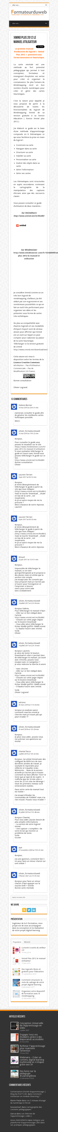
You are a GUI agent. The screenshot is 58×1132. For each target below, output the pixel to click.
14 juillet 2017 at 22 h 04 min (29, 603)
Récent (27, 942)
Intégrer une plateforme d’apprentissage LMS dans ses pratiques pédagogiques (27, 1122)
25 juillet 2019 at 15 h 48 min (29, 812)
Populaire (17, 942)
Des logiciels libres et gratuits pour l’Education (33, 970)
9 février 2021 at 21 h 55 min (29, 876)
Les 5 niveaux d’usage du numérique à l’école (28, 1101)
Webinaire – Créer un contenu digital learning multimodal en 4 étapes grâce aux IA (32, 1061)
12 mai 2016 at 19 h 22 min (28, 433)
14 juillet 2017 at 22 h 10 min (29, 646)
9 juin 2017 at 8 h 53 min (27, 519)
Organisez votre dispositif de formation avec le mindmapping (33, 993)
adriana (22, 702)
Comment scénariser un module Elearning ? (26, 1095)
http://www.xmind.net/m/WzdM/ (29, 216)
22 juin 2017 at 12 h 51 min (28, 560)
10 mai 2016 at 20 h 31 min (28, 408)
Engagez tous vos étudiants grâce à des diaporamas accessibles (32, 1037)
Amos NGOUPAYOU (19, 1120)
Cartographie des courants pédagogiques (26, 1108)
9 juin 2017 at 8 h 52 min (27, 477)
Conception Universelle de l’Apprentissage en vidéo (31, 1025)
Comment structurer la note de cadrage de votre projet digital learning (33, 982)
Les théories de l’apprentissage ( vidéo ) (22, 1114)
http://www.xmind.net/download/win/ (31, 349)
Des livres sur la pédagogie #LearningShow (28, 1073)
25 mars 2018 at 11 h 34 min (29, 705)
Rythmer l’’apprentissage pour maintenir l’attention (32, 1048)
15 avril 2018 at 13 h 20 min (29, 729)
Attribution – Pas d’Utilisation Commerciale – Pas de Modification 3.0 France (27, 368)
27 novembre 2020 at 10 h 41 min (31, 850)
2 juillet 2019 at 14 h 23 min (29, 754)
